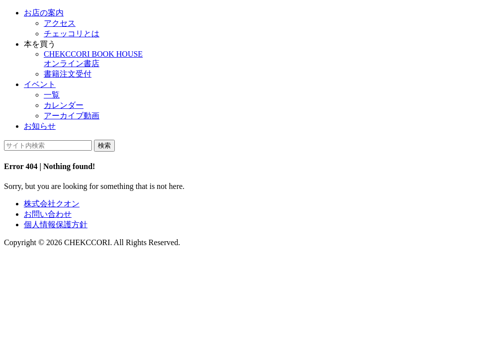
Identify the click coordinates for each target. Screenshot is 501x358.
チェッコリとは (71, 33)
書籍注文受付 (67, 74)
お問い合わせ (48, 214)
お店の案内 (44, 12)
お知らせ (40, 126)
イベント (40, 84)
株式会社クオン (52, 203)
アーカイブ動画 (71, 115)
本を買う (40, 44)
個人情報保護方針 (55, 224)
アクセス (60, 23)
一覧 (52, 94)
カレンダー (64, 105)
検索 (104, 145)
